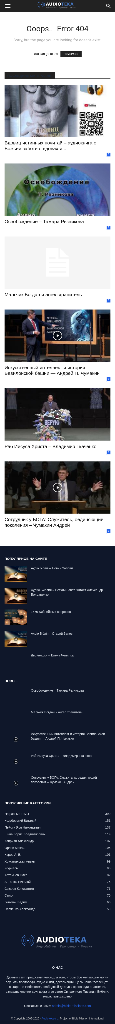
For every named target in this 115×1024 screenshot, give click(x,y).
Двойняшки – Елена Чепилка (52, 655)
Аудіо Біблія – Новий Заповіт (52, 568)
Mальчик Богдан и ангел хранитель (43, 294)
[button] (7, 6)
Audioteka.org (50, 1018)
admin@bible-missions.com (71, 1006)
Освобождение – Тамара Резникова (44, 221)
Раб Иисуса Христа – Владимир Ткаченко (50, 446)
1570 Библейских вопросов (51, 612)
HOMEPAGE (71, 54)
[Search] (108, 6)
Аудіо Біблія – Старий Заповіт (53, 633)
